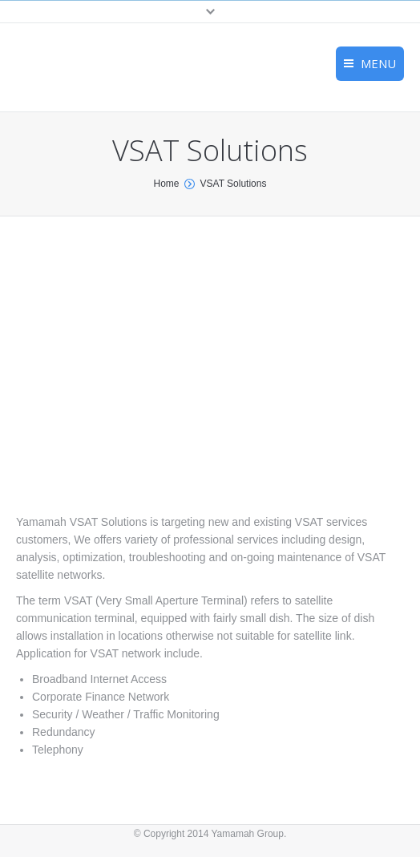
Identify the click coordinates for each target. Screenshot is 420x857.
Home (167, 183)
